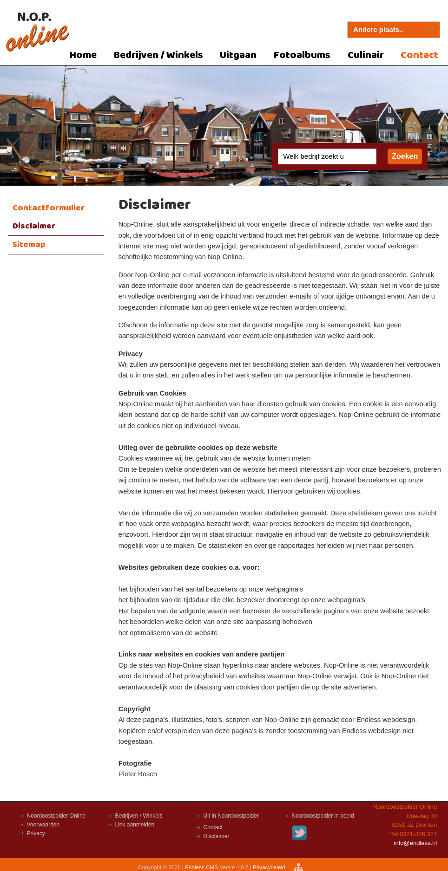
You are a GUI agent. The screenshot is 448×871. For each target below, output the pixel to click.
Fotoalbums (302, 55)
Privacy (36, 833)
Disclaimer (34, 226)
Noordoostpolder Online (56, 815)
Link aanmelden (135, 824)
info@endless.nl (415, 842)
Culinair (366, 55)
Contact (213, 827)
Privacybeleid (270, 867)
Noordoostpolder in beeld (323, 815)
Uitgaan (238, 55)
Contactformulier (49, 208)
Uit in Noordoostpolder (231, 815)
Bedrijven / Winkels (158, 55)
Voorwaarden (43, 824)
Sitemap (29, 245)
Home (83, 55)
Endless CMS (201, 867)
